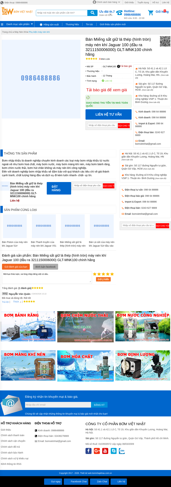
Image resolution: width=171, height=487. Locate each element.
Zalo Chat (99, 481)
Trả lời (5, 302)
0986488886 (57, 430)
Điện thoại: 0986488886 (14, 2)
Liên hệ (165, 2)
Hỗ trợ (155, 2)
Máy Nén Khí (20, 32)
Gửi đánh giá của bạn (16, 266)
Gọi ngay (53, 481)
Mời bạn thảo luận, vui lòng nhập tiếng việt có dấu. (47, 277)
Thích (15, 301)
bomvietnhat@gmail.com (148, 143)
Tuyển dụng (143, 2)
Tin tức (89, 24)
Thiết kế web (86, 473)
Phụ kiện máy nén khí (39, 32)
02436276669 (61, 436)
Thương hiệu (72, 24)
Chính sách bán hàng (107, 2)
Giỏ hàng (162, 11)
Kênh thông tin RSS (11, 464)
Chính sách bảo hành (12, 452)
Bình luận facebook (46, 266)
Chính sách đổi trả (10, 446)
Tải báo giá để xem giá (106, 90)
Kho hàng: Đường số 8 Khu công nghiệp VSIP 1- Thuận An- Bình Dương (151, 98)
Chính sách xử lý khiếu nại (14, 458)
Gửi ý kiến (103, 279)
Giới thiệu (129, 2)
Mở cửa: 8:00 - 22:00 (135, 14)
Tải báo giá (124, 66)
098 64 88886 (159, 111)
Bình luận (104, 59)
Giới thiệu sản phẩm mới (113, 24)
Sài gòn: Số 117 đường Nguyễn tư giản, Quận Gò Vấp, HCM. (151, 86)
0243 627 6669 (149, 208)
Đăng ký (99, 405)
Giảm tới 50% (107, 13)
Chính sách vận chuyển (13, 441)
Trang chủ (7, 32)
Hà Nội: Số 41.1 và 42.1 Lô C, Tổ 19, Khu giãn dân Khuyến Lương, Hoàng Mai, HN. (152, 73)
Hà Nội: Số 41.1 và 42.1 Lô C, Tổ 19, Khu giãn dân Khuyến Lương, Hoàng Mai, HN (145, 156)
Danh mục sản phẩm (17, 24)
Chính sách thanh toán (12, 435)
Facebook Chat (76, 481)
